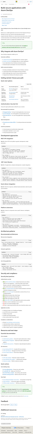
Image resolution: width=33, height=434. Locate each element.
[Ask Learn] (29, 4)
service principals (9, 291)
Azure (6, 4)
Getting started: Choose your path (8, 20)
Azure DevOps (11, 4)
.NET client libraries (12, 92)
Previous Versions (10, 430)
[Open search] (28, 2)
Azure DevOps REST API (8, 349)
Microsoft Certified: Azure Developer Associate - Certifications (12, 416)
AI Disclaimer (3, 430)
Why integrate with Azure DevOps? (8, 18)
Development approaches (6, 22)
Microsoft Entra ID (7, 115)
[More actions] (31, 4)
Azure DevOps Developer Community (11, 379)
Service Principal (6, 113)
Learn (2, 4)
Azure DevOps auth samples (9, 359)
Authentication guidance (8, 338)
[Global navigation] (1, 2)
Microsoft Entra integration (8, 340)
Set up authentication (7, 369)
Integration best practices (8, 343)
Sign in (31, 1)
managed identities (10, 288)
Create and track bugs (7, 59)
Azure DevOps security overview (13, 322)
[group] (16, 153)
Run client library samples (8, 372)
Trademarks (20, 432)
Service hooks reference (8, 352)
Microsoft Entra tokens (11, 281)
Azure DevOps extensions (13, 99)
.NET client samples (7, 357)
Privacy (25, 430)
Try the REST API (6, 371)
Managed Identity (7, 112)
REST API (10, 88)
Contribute (21, 430)
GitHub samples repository (8, 383)
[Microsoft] (16, 1)
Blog (15, 430)
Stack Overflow (6, 381)
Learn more (26, 396)
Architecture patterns (6, 23)
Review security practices (8, 374)
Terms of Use (14, 432)
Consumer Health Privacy (5, 432)
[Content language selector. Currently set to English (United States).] (6, 428)
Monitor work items (7, 61)
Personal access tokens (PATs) (9, 122)
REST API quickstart (27, 391)
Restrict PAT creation (9, 300)
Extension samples (7, 361)
